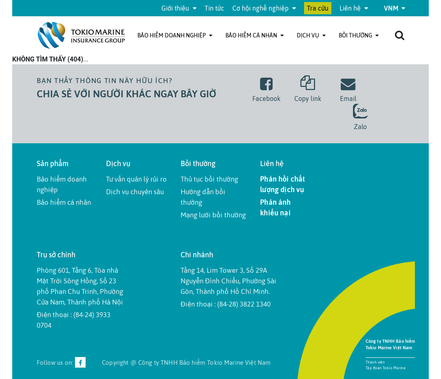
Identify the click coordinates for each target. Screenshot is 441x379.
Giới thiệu (178, 8)
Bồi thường (359, 35)
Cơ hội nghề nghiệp (264, 8)
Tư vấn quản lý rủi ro (136, 179)
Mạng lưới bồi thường (213, 215)
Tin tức (214, 8)
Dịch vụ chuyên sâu (135, 192)
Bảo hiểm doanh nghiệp (174, 35)
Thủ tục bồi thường (209, 179)
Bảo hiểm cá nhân (254, 35)
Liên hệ (354, 8)
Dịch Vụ (311, 35)
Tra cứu (318, 8)
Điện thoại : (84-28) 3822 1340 (226, 304)
